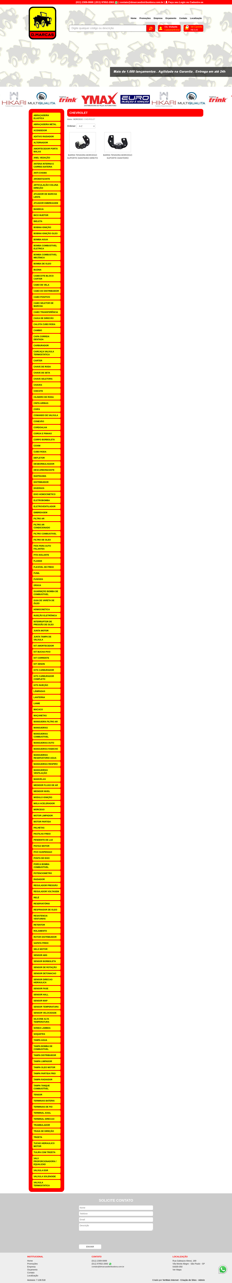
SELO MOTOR (40, 949)
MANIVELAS (40, 779)
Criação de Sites (188, 1280)
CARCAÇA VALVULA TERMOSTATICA (44, 353)
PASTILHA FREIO (42, 834)
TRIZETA (38, 1137)
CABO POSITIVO (42, 297)
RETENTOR (39, 925)
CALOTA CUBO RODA (44, 324)
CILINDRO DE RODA (44, 397)
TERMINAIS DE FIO (43, 1107)
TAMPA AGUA (40, 1040)
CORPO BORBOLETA (44, 439)
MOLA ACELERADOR (44, 803)
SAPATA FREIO (41, 943)
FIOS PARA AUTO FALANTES (42, 547)
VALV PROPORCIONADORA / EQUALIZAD (45, 1161)
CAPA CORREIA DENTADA (41, 338)
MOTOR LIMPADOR (43, 815)
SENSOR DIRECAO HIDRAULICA (43, 981)
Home (133, 18)
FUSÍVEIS (38, 579)
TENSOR (38, 1094)
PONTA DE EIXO (42, 858)
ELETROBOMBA (42, 500)
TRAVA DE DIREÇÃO (44, 1131)
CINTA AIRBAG (41, 403)
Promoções (145, 18)
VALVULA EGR (41, 1170)
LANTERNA (39, 697)
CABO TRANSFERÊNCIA (46, 312)
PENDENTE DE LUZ (43, 840)
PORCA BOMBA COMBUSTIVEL (41, 865)
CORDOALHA (40, 427)
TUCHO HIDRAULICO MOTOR (44, 1144)
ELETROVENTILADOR (44, 506)
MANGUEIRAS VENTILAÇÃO (41, 771)
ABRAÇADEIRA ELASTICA (41, 116)
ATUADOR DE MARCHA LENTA (45, 195)
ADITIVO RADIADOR (44, 136)
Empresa (158, 18)
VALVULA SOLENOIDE (45, 1176)
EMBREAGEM (40, 512)
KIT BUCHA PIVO (42, 652)
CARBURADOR (41, 345)
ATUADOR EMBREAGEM (46, 203)
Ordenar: (71, 126)
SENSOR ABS (40, 955)
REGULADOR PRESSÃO (46, 885)
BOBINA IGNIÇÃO (42, 227)
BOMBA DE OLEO (42, 263)
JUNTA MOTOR (41, 630)
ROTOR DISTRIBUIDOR (45, 937)
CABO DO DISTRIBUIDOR (46, 291)
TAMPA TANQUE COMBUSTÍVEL (42, 1087)
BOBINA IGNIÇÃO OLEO (46, 233)
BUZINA (37, 270)
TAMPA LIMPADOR (43, 1061)
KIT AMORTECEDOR (44, 646)
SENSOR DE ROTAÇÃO (45, 967)
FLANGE (38, 561)
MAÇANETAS (40, 715)
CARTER (38, 360)
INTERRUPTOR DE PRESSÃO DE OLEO (44, 623)
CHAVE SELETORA (43, 379)
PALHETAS (39, 828)
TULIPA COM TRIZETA (44, 1152)
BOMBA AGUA (41, 239)
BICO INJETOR (41, 215)
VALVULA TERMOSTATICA (42, 1184)
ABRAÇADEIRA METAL (45, 124)
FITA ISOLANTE (41, 555)
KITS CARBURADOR (44, 670)
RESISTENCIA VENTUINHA (40, 917)
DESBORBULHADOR (44, 464)
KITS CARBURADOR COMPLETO (44, 677)
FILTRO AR (39, 518)
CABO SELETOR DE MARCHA (43, 304)
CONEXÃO (39, 421)
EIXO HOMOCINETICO (44, 494)
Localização (196, 18)
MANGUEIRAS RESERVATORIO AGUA (45, 756)
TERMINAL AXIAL (42, 1113)
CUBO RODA (40, 452)
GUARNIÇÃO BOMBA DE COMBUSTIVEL (46, 592)
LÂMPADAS (39, 691)
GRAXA (37, 585)
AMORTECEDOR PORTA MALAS (46, 150)
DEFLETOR (39, 458)
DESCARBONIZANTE (44, 470)
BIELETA (38, 221)
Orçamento (170, 18)
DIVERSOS (39, 488)
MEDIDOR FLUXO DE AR (46, 785)
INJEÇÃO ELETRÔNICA (45, 615)
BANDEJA (39, 209)
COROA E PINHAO (43, 433)
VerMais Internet (170, 1280)
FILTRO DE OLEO (42, 540)
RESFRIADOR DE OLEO (45, 909)
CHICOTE (38, 391)
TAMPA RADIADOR (43, 1079)
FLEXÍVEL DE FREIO (44, 567)
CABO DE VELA (41, 285)
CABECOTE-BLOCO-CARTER (44, 277)
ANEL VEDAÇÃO (42, 158)
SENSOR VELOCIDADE (45, 1013)
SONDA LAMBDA (42, 1028)
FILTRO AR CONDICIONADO (42, 526)
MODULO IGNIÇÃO (43, 797)
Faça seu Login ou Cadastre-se (184, 2)
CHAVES (38, 385)
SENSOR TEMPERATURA (46, 1007)
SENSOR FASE (41, 988)
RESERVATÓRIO (42, 903)
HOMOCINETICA (42, 609)
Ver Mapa (177, 1269)
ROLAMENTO (40, 931)
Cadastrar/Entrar (172, 30)
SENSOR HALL (41, 994)
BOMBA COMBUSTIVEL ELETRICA (45, 247)
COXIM (37, 445)
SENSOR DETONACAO (45, 973)
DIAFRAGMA (40, 476)
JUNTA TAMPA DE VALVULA (42, 638)
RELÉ (36, 897)
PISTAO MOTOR (41, 846)
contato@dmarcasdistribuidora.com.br (141, 2)
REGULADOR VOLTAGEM (46, 891)
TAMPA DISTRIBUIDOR (45, 1055)
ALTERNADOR (41, 142)
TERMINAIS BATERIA (44, 1101)
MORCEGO (39, 809)
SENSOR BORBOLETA (45, 961)
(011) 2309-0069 (84, 2)
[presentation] (101, 1238)
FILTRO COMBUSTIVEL (45, 533)
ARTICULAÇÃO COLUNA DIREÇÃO (46, 186)
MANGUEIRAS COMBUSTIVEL (41, 735)
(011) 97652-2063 (104, 2)
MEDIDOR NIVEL (42, 791)
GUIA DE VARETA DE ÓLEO (44, 602)
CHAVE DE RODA (42, 366)
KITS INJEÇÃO (41, 685)
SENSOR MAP (40, 1000)
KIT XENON (39, 664)
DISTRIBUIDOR (41, 482)
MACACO (38, 709)
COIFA (37, 409)
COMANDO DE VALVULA (46, 415)
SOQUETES (39, 1034)
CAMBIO (38, 330)
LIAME (37, 703)
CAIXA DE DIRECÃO (44, 318)
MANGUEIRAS (41, 727)
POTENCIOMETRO (43, 873)
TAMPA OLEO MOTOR (44, 1067)
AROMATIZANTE (42, 179)
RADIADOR (39, 879)
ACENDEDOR (40, 130)
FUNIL (37, 573)
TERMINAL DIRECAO (44, 1119)
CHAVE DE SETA (42, 373)
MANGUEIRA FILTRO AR (46, 721)
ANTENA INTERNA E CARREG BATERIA (44, 165)
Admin (201, 1280)
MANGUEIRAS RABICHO (46, 749)
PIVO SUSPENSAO (43, 852)
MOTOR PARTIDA (42, 821)
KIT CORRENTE (41, 658)
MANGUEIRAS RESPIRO (46, 764)
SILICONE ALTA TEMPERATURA (41, 1020)
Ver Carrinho (196, 27)
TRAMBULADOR (42, 1125)
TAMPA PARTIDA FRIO (45, 1073)
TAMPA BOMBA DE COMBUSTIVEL (43, 1047)
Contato (183, 18)
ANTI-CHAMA (40, 173)
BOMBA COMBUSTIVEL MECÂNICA (45, 256)
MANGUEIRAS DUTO (44, 743)
